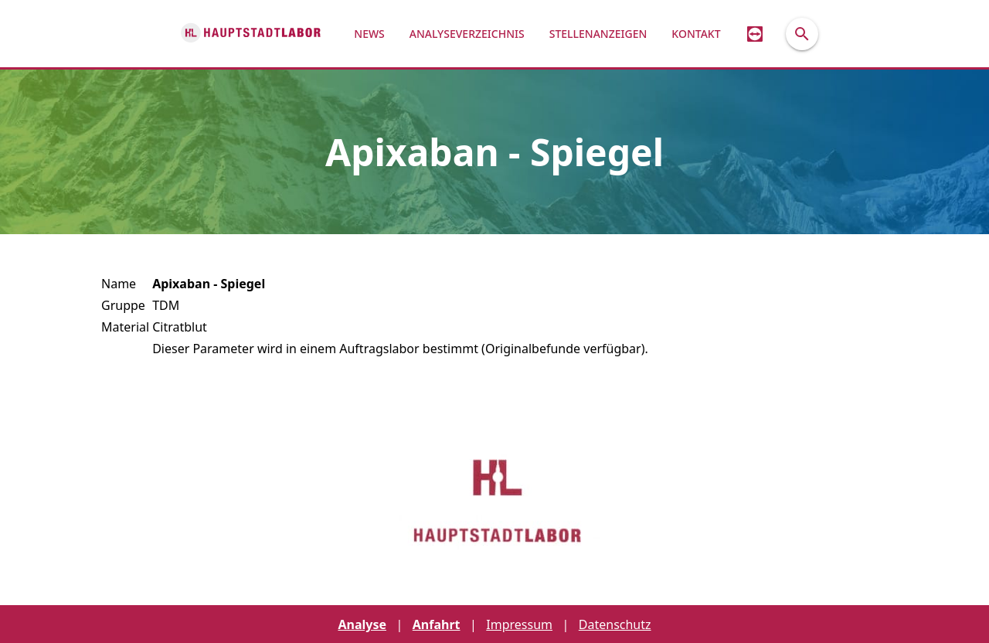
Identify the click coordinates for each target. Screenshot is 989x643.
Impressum (519, 624)
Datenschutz (615, 624)
